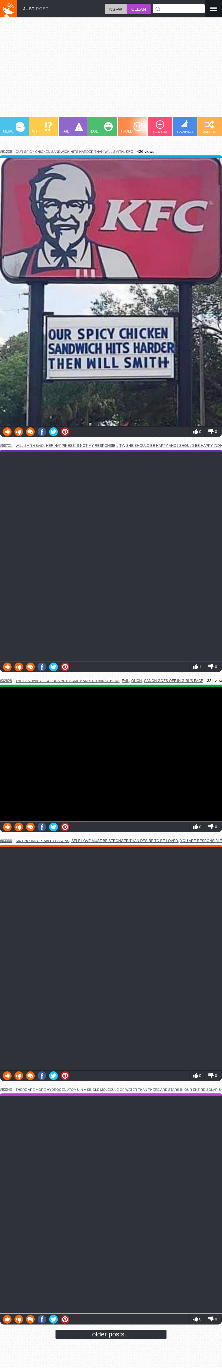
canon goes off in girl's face (173, 681)
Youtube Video (111, 754)
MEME (14, 127)
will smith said (30, 445)
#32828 (6, 681)
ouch (136, 681)
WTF (42, 127)
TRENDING (185, 127)
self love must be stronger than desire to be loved (124, 841)
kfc (129, 152)
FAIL (72, 127)
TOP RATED (160, 127)
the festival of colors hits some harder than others (68, 681)
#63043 (6, 1090)
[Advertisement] (111, 69)
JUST (36, 8)
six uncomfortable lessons (42, 841)
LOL (102, 127)
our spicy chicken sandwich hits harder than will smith (70, 151)
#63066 (6, 841)
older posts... (111, 1334)
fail (125, 681)
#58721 (6, 446)
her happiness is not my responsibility (85, 446)
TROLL (131, 127)
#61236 (6, 152)
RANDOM (209, 127)
